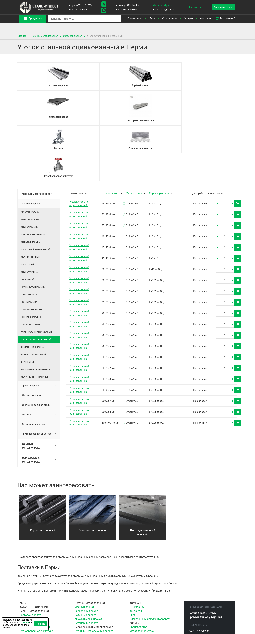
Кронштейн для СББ (30, 186)
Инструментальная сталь (36, 349)
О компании (135, 18)
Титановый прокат (86, 567)
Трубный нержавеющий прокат (94, 575)
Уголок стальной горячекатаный (36, 276)
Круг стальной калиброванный (35, 194)
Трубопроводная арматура (37, 378)
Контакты (206, 18)
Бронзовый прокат (86, 555)
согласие (24, 622)
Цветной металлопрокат (32, 390)
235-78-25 (79, 5)
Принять (41, 623)
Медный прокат (84, 551)
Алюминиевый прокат (88, 563)
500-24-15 (125, 5)
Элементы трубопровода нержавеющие (99, 591)
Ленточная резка (140, 591)
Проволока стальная (31, 261)
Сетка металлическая (34, 368)
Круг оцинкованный (30, 201)
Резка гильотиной (141, 595)
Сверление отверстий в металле (150, 583)
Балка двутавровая (30, 164)
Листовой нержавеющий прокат (94, 579)
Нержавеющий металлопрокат (32, 404)
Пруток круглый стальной (33, 231)
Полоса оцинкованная (31, 254)
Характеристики (159, 137)
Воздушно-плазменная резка (148, 603)
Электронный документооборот (150, 563)
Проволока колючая (30, 269)
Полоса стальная (29, 246)
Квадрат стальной (29, 171)
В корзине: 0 (225, 19)
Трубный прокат (31, 330)
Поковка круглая (29, 239)
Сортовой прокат (72, 36)
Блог (152, 18)
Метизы (26, 359)
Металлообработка (142, 575)
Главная (22, 36)
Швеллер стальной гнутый (33, 299)
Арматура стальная (30, 156)
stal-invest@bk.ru (161, 5)
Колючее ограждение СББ (33, 179)
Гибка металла (139, 579)
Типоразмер (111, 137)
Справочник (170, 18)
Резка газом (137, 599)
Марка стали (134, 137)
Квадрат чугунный (29, 216)
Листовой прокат (31, 339)
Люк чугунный (27, 224)
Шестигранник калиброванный (35, 314)
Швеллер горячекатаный (32, 291)
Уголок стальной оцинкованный (36, 284)
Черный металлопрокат (45, 36)
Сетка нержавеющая (87, 587)
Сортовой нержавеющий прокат (94, 583)
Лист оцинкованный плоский (142, 476)
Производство (138, 571)
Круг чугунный (27, 209)
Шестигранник (27, 306)
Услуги (188, 18)
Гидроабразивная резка (145, 607)
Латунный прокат (85, 559)
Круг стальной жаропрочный (34, 321)
